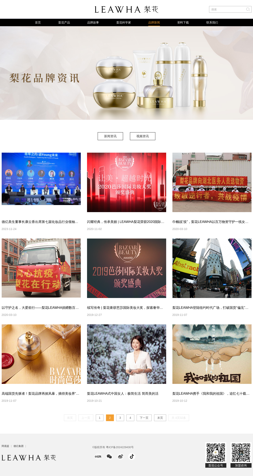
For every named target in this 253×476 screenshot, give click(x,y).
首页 (38, 22)
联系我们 (212, 22)
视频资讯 (142, 136)
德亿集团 (19, 446)
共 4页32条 (179, 417)
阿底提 (5, 446)
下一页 (144, 417)
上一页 (85, 417)
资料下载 (183, 22)
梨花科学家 (123, 22)
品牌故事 (93, 22)
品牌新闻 (154, 22)
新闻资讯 (110, 136)
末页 (160, 417)
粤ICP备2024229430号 (120, 447)
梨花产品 (64, 22)
